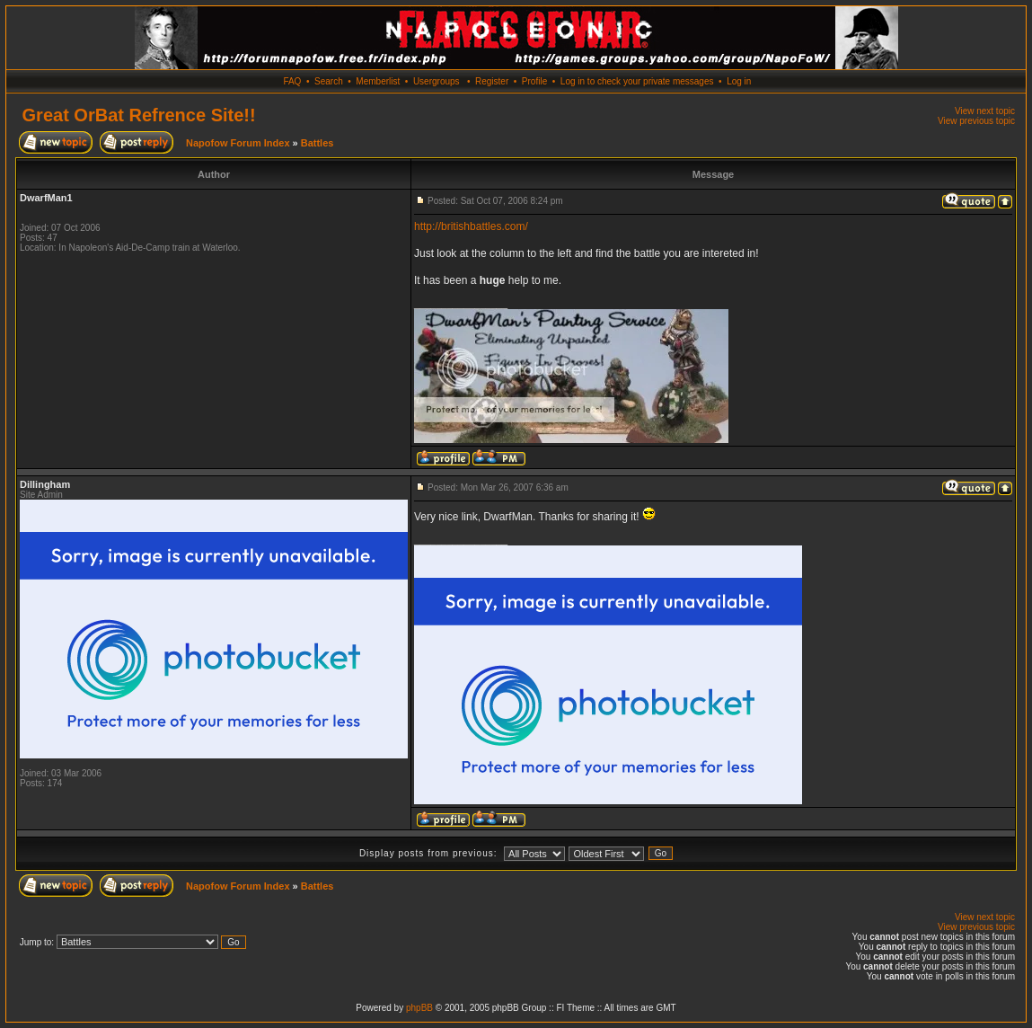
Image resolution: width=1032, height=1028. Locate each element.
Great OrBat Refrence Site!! (139, 115)
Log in (739, 81)
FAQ (292, 81)
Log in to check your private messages (637, 81)
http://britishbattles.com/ (471, 226)
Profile (534, 81)
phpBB (419, 1008)
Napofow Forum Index (238, 142)
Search (328, 81)
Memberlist (378, 81)
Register (491, 81)
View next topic (985, 111)
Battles (317, 142)
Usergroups (436, 81)
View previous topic (976, 121)
